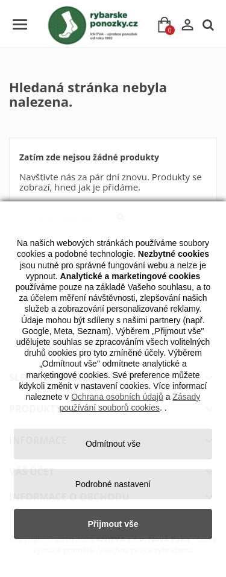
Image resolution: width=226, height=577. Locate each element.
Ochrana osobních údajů (117, 397)
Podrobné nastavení (113, 484)
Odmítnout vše (113, 444)
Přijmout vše (112, 524)
